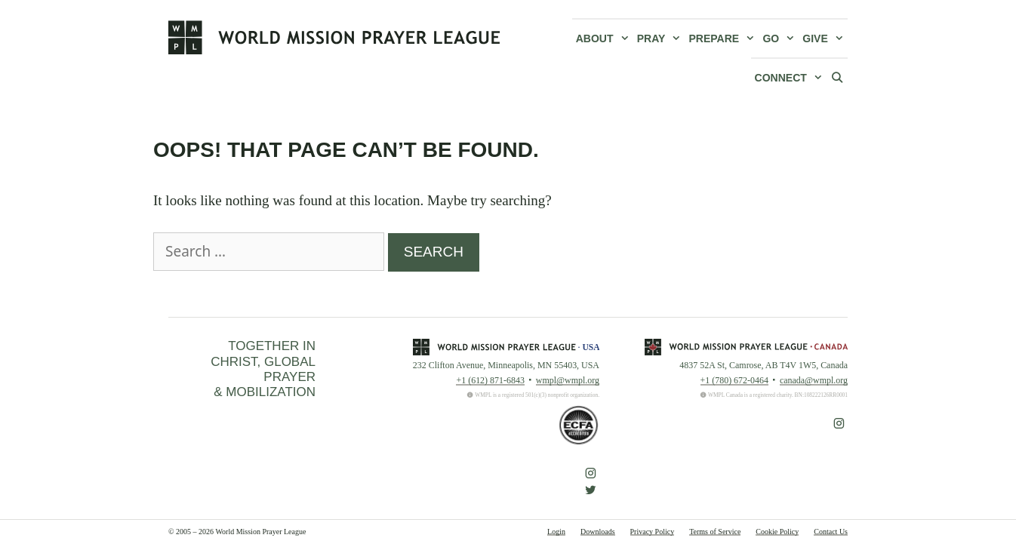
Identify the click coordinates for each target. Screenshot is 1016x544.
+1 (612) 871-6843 (490, 380)
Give (825, 38)
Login (556, 531)
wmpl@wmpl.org (567, 380)
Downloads (597, 531)
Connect (791, 78)
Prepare (724, 38)
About (604, 38)
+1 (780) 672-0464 (734, 380)
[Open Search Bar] (837, 77)
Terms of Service (714, 531)
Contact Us (831, 531)
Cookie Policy (777, 531)
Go (780, 38)
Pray (661, 38)
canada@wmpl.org (814, 380)
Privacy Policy (652, 531)
